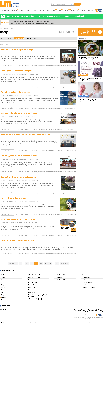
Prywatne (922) (19, 38)
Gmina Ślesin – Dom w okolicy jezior (17, 71)
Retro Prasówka (32, 282)
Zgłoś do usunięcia (70, 65)
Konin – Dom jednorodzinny (13, 198)
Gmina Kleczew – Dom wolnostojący (17, 241)
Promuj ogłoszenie (39, 65)
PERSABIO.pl (99, 322)
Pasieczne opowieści (33, 290)
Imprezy (14, 10)
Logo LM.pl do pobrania (88, 287)
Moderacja (85, 280)
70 (50, 263)
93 (57, 263)
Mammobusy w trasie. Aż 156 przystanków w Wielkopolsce (87, 100)
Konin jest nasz (32, 287)
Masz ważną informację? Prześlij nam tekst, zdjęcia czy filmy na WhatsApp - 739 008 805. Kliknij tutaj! (45, 16)
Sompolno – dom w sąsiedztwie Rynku (18, 49)
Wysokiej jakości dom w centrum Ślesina (19, 113)
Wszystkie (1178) (6, 38)
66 (31, 263)
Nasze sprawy (32, 292)
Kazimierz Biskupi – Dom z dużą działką (19, 219)
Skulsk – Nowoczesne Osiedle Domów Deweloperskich (25, 134)
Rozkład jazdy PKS (60, 277)
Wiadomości (5, 10)
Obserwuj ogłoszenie (24, 65)
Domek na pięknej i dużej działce (15, 92)
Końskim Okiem (32, 285)
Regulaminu (53, 322)
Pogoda (41, 10)
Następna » (64, 263)
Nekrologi (74, 10)
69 (45, 263)
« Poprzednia (13, 263)
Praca (60, 10)
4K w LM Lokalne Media (34, 275)
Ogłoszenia (50, 10)
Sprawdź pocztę (86, 277)
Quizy (34, 10)
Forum (83, 10)
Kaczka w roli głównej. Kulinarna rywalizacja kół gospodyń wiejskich (31, 21)
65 (27, 263)
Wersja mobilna (86, 275)
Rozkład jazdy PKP (60, 280)
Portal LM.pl (3, 309)
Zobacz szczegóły (7, 65)
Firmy (66, 10)
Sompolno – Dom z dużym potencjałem (18, 177)
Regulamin (85, 285)
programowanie (91, 322)
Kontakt (84, 290)
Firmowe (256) (31, 38)
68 (41, 263)
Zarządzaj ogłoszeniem (55, 65)
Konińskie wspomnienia (34, 277)
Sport (22, 10)
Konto (90, 10)
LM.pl (1, 28)
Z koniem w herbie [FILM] (35, 299)
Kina (28, 10)
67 (36, 263)
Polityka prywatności (87, 282)
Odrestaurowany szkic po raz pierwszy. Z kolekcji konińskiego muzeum (32, 23)
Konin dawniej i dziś (33, 280)
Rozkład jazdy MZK (60, 275)
